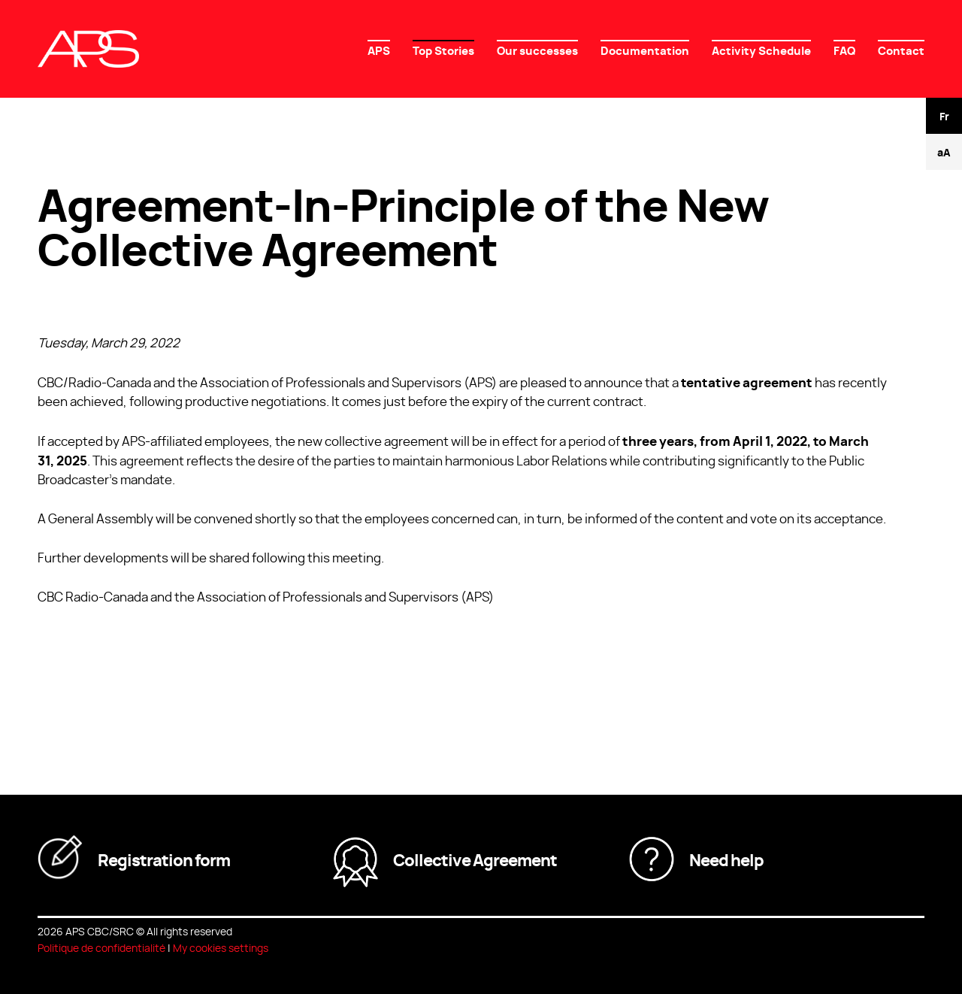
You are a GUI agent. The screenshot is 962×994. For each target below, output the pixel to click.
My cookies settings (220, 947)
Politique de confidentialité (101, 947)
